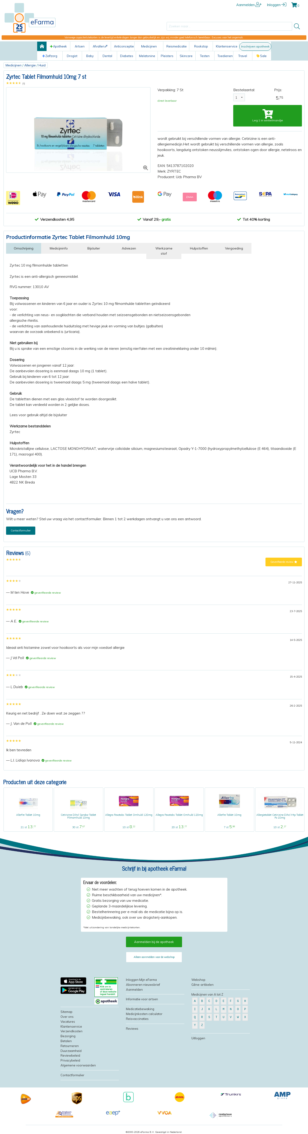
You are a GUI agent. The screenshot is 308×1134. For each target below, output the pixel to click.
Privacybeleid (70, 1060)
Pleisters (167, 56)
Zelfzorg (49, 56)
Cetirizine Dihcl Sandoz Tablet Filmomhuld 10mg (78, 816)
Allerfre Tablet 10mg (28, 814)
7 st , (229, 827)
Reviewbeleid (70, 1055)
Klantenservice (226, 46)
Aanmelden (249, 5)
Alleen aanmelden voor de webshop (154, 957)
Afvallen (100, 46)
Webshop (198, 980)
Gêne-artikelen (202, 984)
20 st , (179, 827)
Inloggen (276, 5)
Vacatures (68, 1021)
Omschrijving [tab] (23, 248)
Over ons (67, 1016)
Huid (42, 65)
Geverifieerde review (283, 561)
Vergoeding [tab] (234, 248)
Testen (205, 56)
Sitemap (66, 1012)
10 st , (128, 827)
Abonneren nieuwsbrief (143, 984)
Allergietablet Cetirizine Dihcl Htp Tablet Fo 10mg (279, 816)
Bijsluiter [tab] (93, 248)
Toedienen (225, 56)
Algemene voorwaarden (78, 1065)
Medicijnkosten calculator (144, 1014)
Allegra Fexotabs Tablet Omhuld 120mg (128, 814)
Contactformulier (21, 530)
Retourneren (70, 1046)
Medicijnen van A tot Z (207, 994)
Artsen (80, 46)
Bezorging (68, 1036)
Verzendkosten (71, 1031)
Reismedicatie (176, 46)
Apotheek (58, 46)
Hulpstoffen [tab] (199, 248)
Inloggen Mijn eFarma (141, 980)
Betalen (66, 1041)
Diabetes (126, 56)
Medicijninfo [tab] (59, 248)
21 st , (28, 827)
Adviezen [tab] (129, 248)
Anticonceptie (124, 46)
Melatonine (147, 56)
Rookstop (201, 46)
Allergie (30, 65)
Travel (242, 56)
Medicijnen (13, 65)
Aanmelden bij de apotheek (154, 942)
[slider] (13, 83)
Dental (107, 56)
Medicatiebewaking (140, 1009)
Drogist (72, 56)
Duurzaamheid (71, 1051)
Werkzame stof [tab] (163, 251)
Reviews (132, 1028)
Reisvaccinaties (137, 1019)
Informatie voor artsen (142, 999)
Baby (90, 56)
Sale (262, 56)
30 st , (78, 827)
